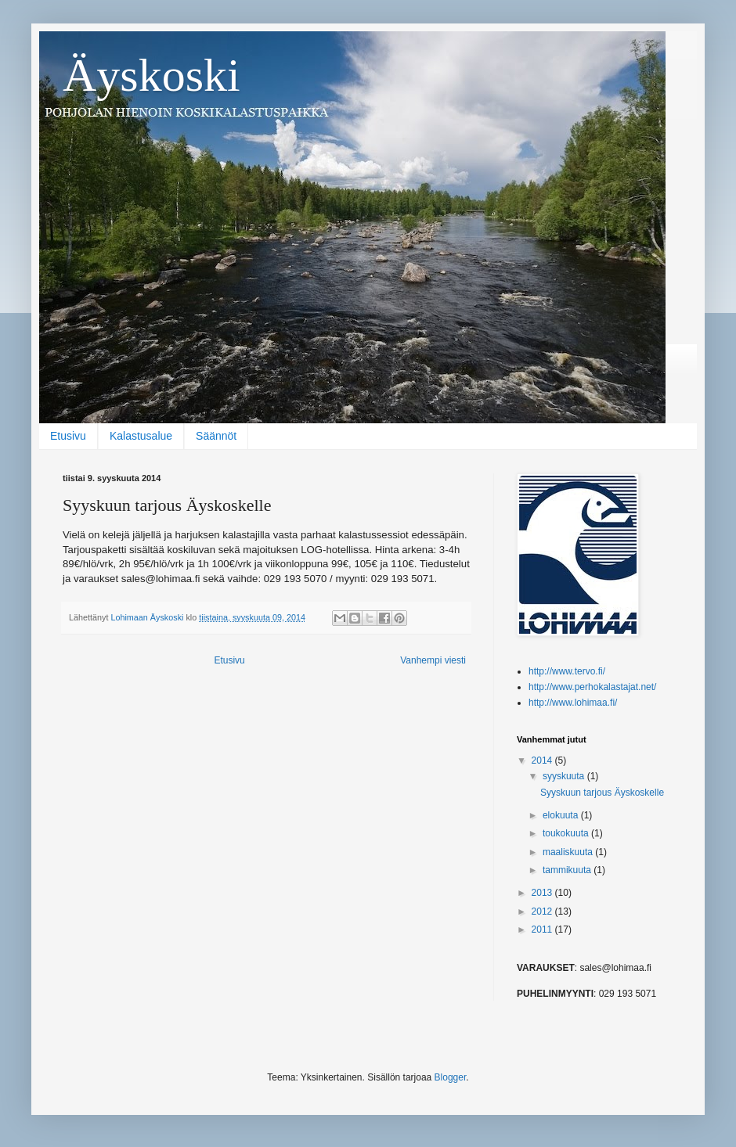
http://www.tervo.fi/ (567, 671)
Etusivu (68, 436)
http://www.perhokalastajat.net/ (592, 686)
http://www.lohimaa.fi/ (573, 702)
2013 (543, 892)
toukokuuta (567, 833)
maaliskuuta (569, 852)
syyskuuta (565, 776)
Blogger (451, 1077)
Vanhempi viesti (433, 660)
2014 (543, 760)
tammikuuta (568, 870)
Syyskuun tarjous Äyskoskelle (602, 792)
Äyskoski (151, 75)
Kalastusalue (141, 436)
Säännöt (216, 436)
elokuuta (562, 815)
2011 (543, 929)
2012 (543, 911)
